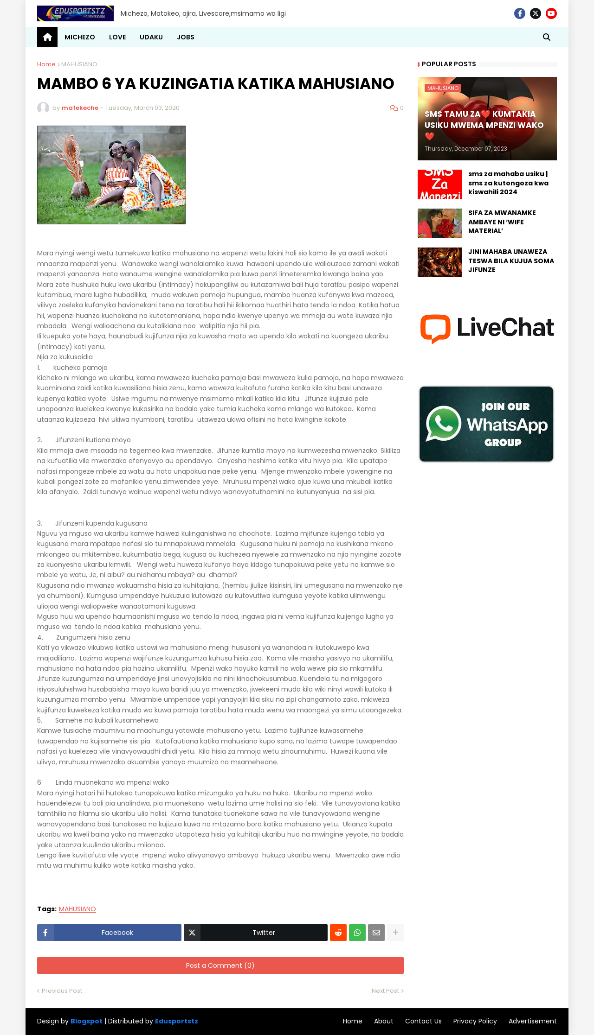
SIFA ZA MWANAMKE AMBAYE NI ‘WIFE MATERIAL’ (502, 222)
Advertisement (533, 1021)
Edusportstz (176, 1021)
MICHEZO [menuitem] (80, 37)
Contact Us (423, 1021)
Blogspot (87, 1021)
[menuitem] (47, 37)
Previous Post (62, 991)
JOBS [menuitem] (185, 37)
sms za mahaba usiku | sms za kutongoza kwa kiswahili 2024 (508, 183)
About (384, 1021)
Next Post (385, 991)
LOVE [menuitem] (117, 37)
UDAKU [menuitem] (151, 37)
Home (46, 64)
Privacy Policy (475, 1021)
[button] (546, 37)
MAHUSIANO (79, 64)
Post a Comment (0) (220, 965)
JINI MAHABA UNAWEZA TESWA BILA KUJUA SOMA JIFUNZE (511, 261)
